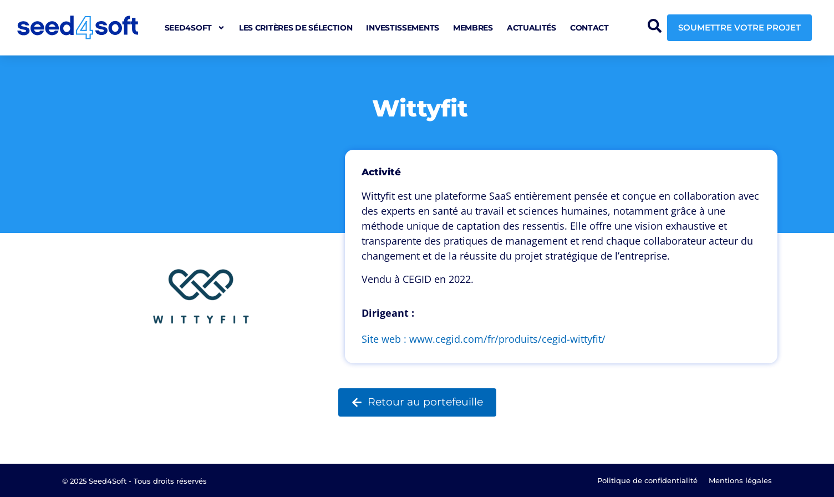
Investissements (402, 28)
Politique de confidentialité (647, 480)
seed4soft (195, 27)
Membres (473, 28)
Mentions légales (740, 480)
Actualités (531, 28)
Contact (589, 28)
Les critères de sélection (296, 28)
